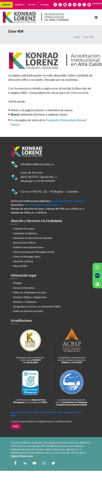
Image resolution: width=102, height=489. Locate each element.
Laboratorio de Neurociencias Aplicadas (32, 238)
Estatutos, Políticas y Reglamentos (30, 297)
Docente (31, 4)
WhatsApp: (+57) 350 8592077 (37, 180)
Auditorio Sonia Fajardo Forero (28, 247)
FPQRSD (17, 283)
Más (16, 426)
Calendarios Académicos (25, 233)
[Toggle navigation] (96, 17)
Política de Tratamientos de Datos (29, 292)
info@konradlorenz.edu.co (36, 164)
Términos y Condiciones (24, 301)
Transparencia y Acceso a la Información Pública (37, 306)
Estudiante (19, 4)
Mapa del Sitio (20, 266)
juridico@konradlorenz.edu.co (69, 200)
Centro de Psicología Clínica (26, 256)
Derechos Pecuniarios (23, 287)
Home (77, 36)
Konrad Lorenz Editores (24, 242)
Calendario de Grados (23, 228)
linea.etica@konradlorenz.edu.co (43, 204)
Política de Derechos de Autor (28, 311)
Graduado (44, 4)
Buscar (15, 114)
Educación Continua (23, 261)
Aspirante (6, 4)
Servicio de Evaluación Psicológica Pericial (33, 252)
